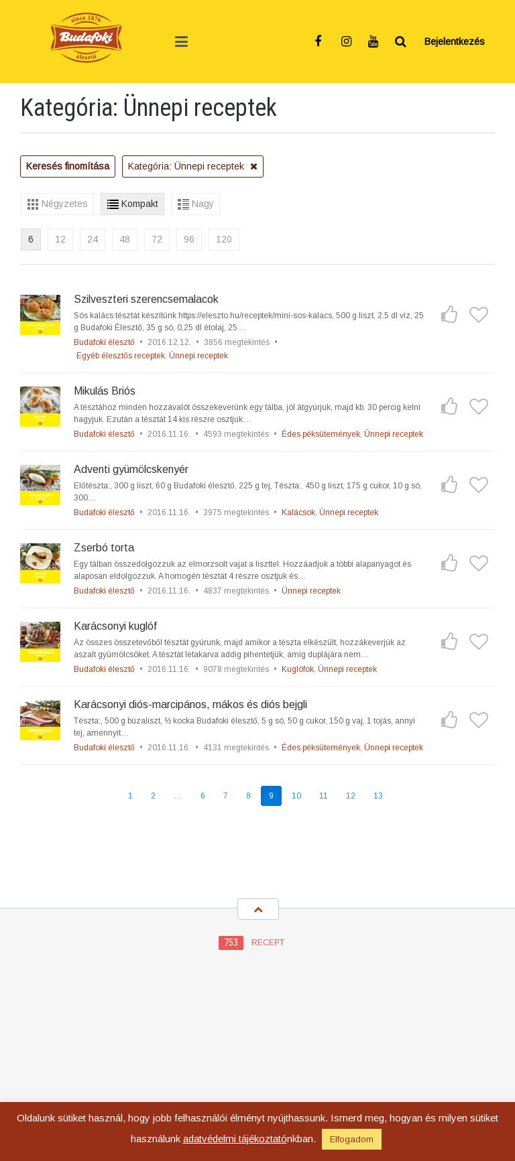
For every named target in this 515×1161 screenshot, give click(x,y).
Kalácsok (298, 512)
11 (323, 796)
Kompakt (139, 203)
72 (157, 239)
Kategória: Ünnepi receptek (193, 166)
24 (92, 239)
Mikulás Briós (104, 391)
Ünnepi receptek (198, 355)
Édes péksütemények (321, 434)
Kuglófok (298, 669)
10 (296, 796)
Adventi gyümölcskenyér (131, 469)
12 (60, 239)
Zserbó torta (104, 547)
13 (378, 796)
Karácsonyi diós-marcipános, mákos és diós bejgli (190, 704)
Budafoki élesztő (104, 342)
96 (189, 239)
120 (224, 239)
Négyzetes (65, 203)
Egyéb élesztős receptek (120, 355)
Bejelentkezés (454, 41)
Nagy (203, 203)
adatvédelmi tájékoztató (235, 1138)
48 (124, 239)
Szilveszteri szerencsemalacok (146, 299)
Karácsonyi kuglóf (115, 626)
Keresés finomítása (67, 166)
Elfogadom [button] (352, 1139)
